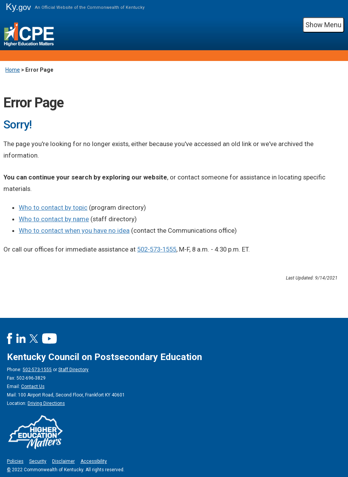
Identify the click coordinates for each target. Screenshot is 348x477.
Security (37, 461)
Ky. (18, 7)
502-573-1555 (156, 249)
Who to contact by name (54, 219)
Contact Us (32, 386)
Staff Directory (73, 369)
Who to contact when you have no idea (74, 230)
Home (12, 70)
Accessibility (93, 461)
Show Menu (323, 25)
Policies (15, 461)
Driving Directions (46, 403)
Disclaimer (63, 461)
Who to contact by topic (53, 207)
